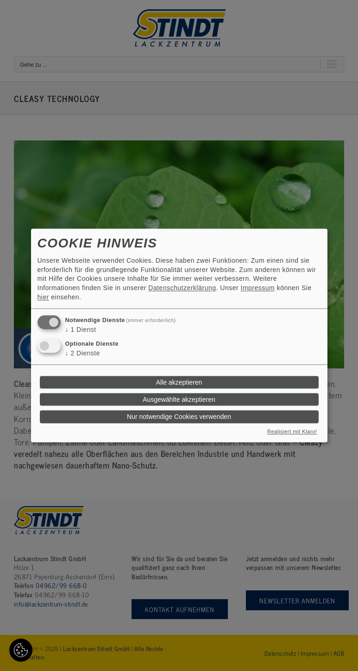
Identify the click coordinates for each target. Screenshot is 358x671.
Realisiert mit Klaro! (292, 432)
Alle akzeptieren (179, 382)
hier (43, 297)
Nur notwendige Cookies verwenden (179, 416)
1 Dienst (80, 330)
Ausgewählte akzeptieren (179, 399)
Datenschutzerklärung (182, 287)
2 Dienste (82, 353)
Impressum (258, 287)
